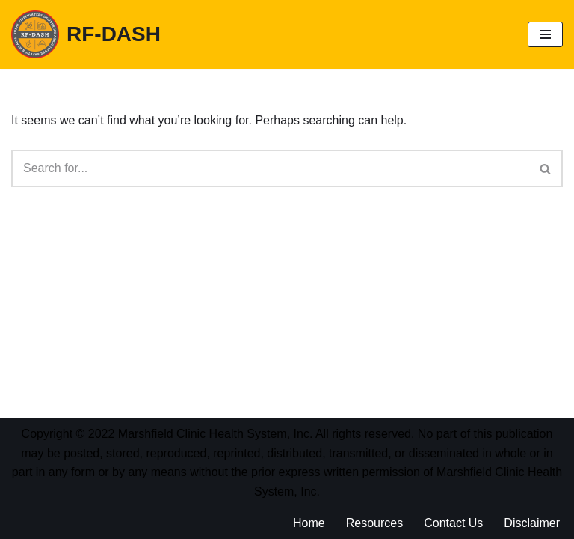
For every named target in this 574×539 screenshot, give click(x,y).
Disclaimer (532, 523)
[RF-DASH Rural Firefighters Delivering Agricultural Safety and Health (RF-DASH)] (86, 34)
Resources (374, 523)
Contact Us (453, 523)
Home (309, 523)
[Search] (270, 168)
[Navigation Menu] (545, 34)
